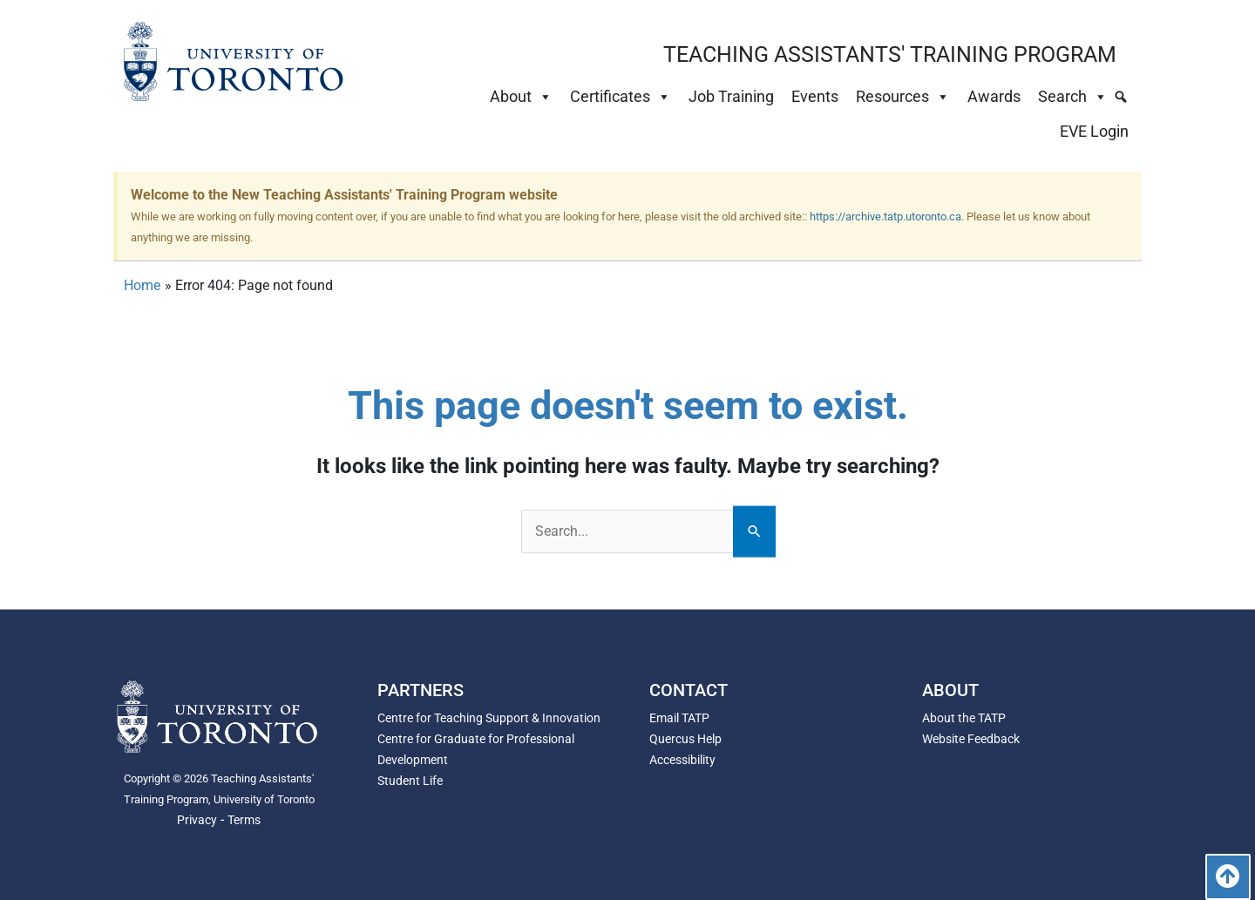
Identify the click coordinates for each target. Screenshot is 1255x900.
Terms (244, 820)
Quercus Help (685, 739)
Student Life (410, 781)
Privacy (197, 820)
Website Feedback (971, 739)
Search (1073, 96)
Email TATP (679, 718)
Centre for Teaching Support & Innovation (488, 718)
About (521, 96)
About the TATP (964, 718)
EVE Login (1094, 131)
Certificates (620, 96)
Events (814, 96)
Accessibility (682, 760)
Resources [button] (903, 96)
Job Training (731, 96)
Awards (994, 96)
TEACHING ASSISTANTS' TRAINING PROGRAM (889, 54)
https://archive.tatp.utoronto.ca (885, 216)
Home (142, 285)
